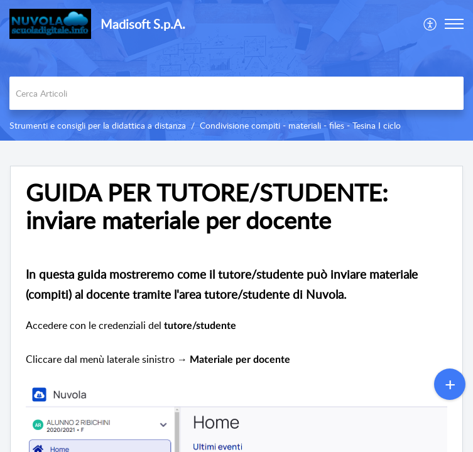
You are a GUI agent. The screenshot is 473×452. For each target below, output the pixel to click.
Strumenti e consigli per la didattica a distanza (97, 125)
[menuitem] (430, 23)
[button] (430, 23)
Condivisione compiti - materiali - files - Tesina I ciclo (300, 125)
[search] (236, 93)
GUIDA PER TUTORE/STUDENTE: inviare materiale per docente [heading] (207, 206)
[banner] (236, 70)
